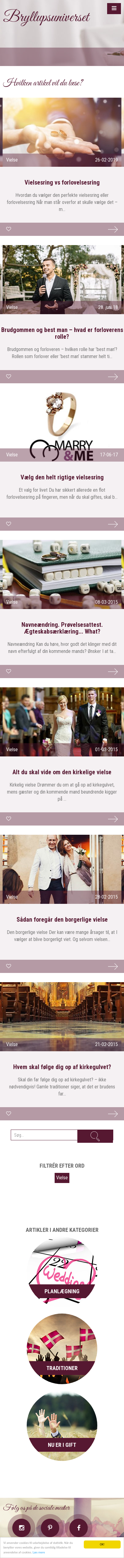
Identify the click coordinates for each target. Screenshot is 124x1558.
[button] (114, 8)
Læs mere (39, 1553)
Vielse (62, 1178)
